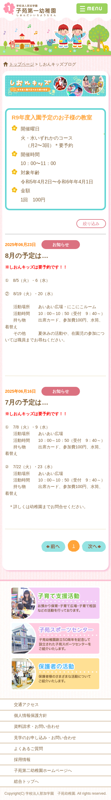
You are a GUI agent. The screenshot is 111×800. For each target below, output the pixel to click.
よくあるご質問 (28, 748)
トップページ (21, 64)
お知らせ (60, 244)
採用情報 (22, 759)
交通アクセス (26, 704)
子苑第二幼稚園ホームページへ (43, 770)
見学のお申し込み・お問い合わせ (45, 737)
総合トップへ (26, 781)
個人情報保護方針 (30, 715)
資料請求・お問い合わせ (36, 726)
